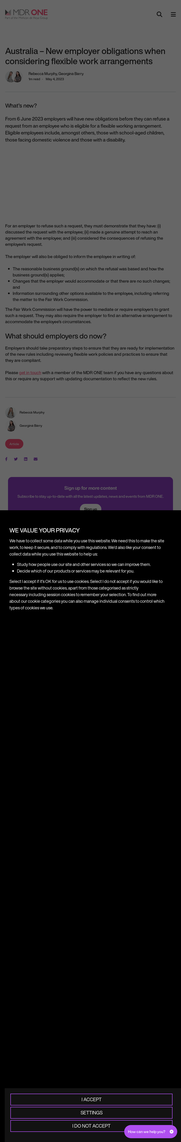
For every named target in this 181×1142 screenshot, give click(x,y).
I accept (92, 1099)
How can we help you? (146, 1131)
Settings (92, 1112)
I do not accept (91, 1125)
